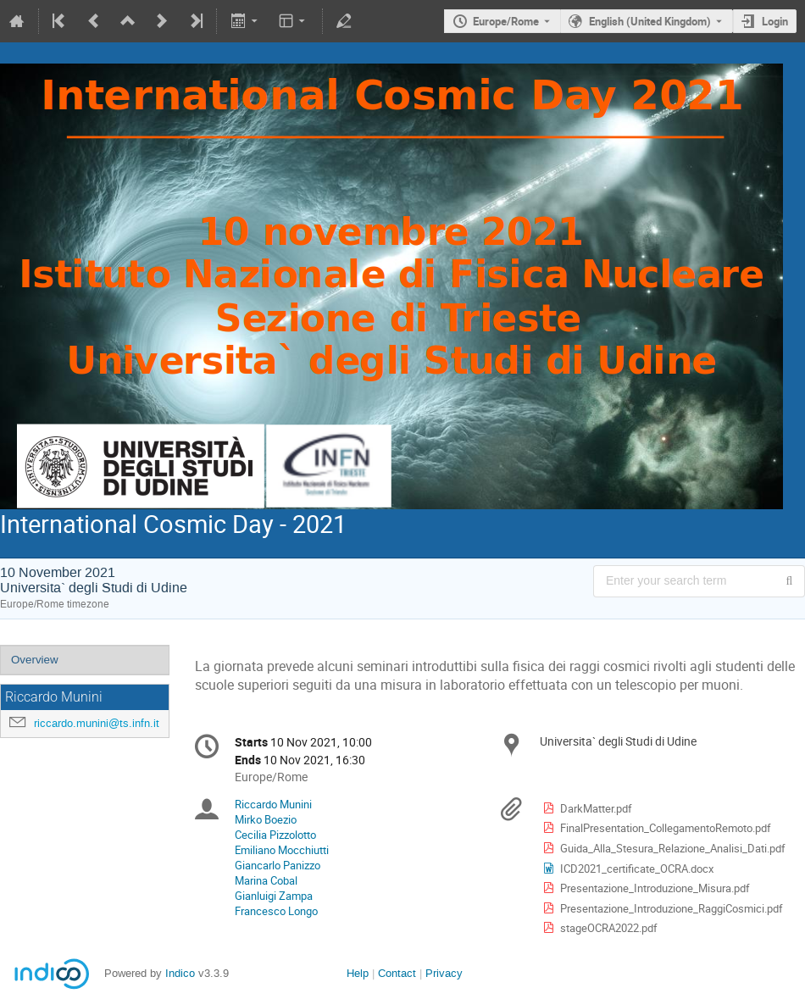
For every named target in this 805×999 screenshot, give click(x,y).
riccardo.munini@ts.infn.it (96, 723)
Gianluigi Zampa (274, 895)
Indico (180, 973)
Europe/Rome (506, 21)
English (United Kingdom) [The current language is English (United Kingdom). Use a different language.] (650, 21)
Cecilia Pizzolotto (275, 834)
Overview (34, 659)
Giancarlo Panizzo (277, 865)
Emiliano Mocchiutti (282, 849)
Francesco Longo (276, 911)
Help (358, 973)
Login (775, 21)
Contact (397, 973)
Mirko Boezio (266, 819)
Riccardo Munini (273, 804)
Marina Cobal (266, 880)
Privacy (444, 973)
